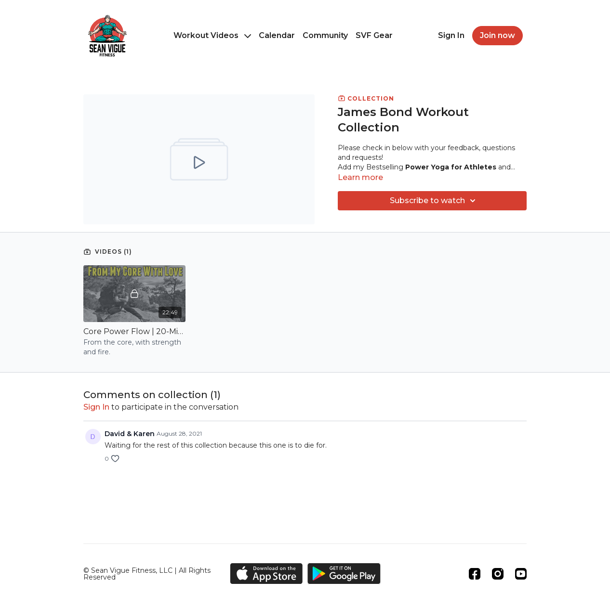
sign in (96, 407)
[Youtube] (521, 574)
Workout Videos (212, 35)
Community (325, 35)
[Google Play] (344, 573)
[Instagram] (498, 574)
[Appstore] (266, 573)
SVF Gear (374, 35)
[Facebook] (474, 574)
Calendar (277, 35)
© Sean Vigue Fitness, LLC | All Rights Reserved (147, 574)
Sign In (451, 35)
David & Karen (130, 433)
